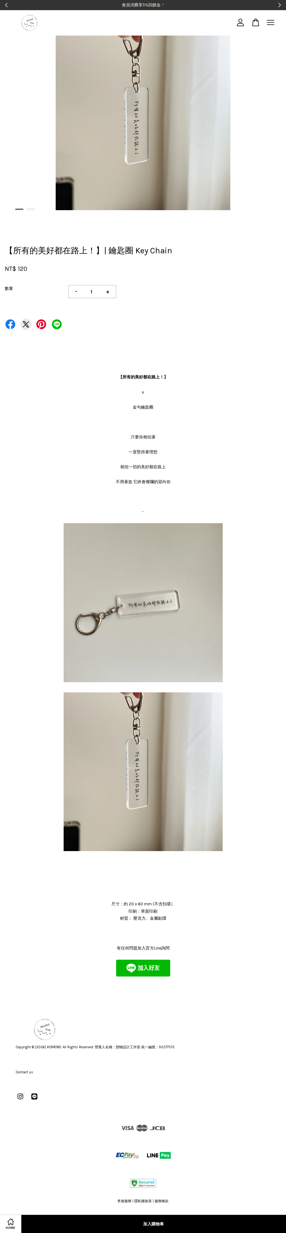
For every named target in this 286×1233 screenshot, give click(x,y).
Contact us (24, 1072)
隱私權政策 (143, 1201)
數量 (9, 288)
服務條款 (162, 1201)
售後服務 (124, 1201)
